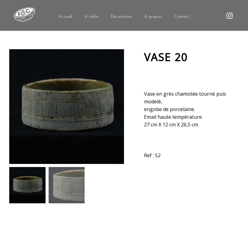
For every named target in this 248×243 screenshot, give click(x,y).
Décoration (121, 16)
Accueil (65, 16)
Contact (182, 16)
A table (91, 16)
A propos (153, 16)
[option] (66, 106)
